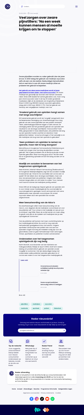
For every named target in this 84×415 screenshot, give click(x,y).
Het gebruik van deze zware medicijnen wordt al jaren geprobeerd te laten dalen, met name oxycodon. (39, 91)
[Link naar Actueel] (19, 389)
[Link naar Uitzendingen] (28, 389)
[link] (24, 304)
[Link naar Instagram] (37, 399)
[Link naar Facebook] (31, 399)
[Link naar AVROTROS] (38, 409)
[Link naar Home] (14, 389)
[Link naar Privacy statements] (47, 393)
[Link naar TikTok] (42, 399)
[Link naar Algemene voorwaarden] (31, 393)
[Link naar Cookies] (58, 393)
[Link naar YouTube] (47, 399)
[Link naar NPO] (46, 409)
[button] (76, 6)
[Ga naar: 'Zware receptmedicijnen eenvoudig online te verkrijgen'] (43, 285)
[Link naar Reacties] (36, 389)
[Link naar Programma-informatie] (49, 389)
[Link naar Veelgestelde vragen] (65, 389)
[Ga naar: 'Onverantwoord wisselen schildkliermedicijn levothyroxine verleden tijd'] (43, 269)
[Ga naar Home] (7, 6)
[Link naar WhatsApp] (52, 399)
